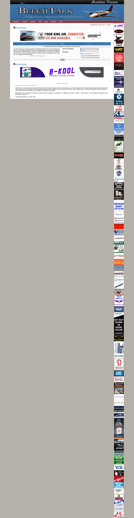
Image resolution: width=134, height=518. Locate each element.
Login (46, 21)
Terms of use (33, 56)
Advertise (16, 21)
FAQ (39, 21)
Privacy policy (41, 56)
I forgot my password (85, 53)
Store (61, 21)
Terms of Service (19, 85)
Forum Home (21, 28)
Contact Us (34, 85)
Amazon (24, 21)
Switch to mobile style (61, 83)
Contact (32, 21)
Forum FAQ (28, 85)
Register (53, 21)
